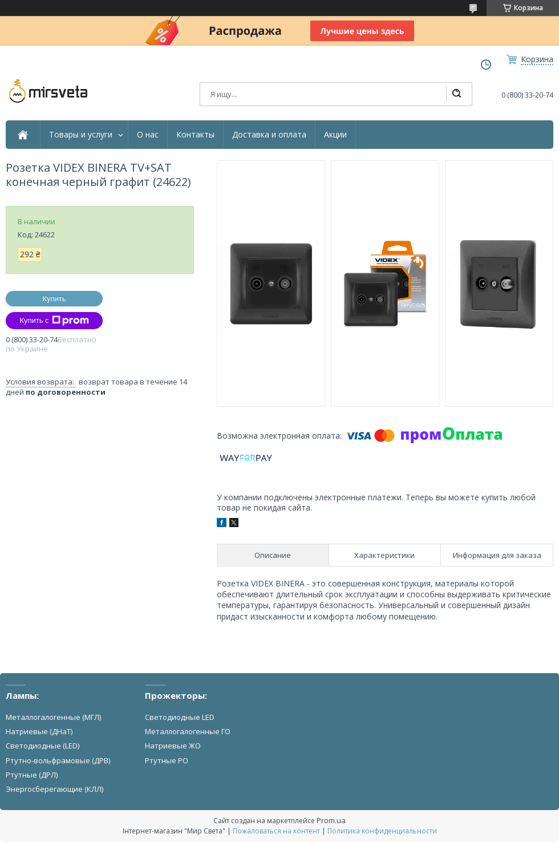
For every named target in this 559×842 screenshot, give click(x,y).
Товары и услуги (80, 134)
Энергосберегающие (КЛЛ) (54, 789)
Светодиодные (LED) (42, 745)
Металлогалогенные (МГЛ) (53, 717)
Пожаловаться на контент (276, 831)
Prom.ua (331, 820)
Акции (335, 134)
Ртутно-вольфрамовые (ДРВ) (58, 760)
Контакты (195, 134)
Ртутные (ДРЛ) (32, 775)
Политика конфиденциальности (382, 831)
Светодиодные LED (179, 717)
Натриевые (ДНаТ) (39, 731)
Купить (54, 298)
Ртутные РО (166, 760)
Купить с (53, 320)
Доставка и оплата (269, 134)
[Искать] (456, 94)
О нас (148, 134)
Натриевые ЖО (173, 745)
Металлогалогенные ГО (187, 731)
